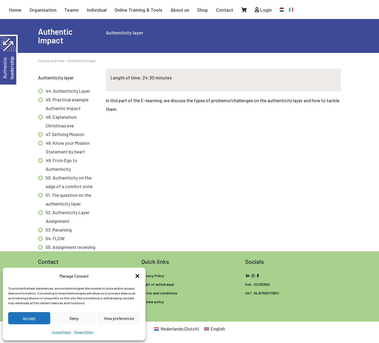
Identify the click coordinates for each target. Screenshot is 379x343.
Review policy (152, 301)
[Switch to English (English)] (214, 329)
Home (15, 10)
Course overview (51, 61)
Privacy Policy (84, 332)
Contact (224, 10)
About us (179, 10)
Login (263, 10)
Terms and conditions (159, 293)
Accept (29, 318)
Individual (97, 10)
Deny (74, 318)
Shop (202, 10)
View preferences (119, 318)
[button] (137, 276)
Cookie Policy (61, 332)
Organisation (43, 10)
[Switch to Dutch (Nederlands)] (176, 329)
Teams (71, 10)
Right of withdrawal (157, 284)
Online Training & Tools (138, 10)
